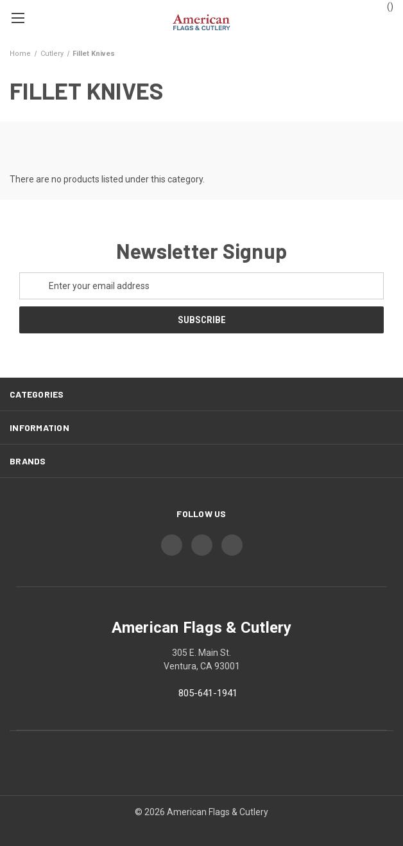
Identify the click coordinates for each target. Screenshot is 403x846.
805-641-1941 (207, 693)
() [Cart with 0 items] (384, 6)
